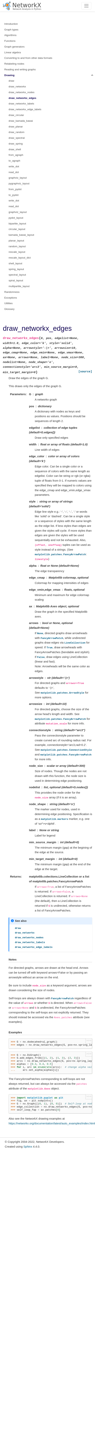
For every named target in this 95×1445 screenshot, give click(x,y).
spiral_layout (16, 280)
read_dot (14, 172)
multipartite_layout (19, 286)
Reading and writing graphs (20, 69)
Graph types (11, 29)
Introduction (11, 23)
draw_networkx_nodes (21, 92)
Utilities (8, 303)
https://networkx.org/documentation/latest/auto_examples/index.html (52, 1123)
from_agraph (16, 155)
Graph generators (14, 46)
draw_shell (15, 149)
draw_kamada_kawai (21, 120)
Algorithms (10, 35)
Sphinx (28, 1146)
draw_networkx (17, 86)
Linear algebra (12, 52)
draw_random (16, 132)
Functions (10, 40)
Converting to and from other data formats (28, 58)
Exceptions (10, 297)
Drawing (9, 75)
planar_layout (16, 240)
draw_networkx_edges (22, 98)
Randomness (12, 292)
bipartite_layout (17, 223)
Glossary (9, 309)
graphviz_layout (18, 177)
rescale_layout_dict (20, 257)
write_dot (14, 166)
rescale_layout (17, 251)
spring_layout (16, 269)
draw (11, 80)
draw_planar (16, 126)
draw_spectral (17, 137)
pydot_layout (16, 217)
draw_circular (16, 115)
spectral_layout (17, 274)
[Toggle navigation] (86, 5)
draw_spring (16, 143)
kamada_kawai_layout (21, 234)
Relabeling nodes (14, 63)
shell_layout (15, 263)
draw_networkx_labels (21, 103)
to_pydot (14, 195)
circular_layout (17, 229)
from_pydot (15, 189)
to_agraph (14, 160)
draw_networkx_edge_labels (25, 109)
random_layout (17, 246)
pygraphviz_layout (19, 183)
